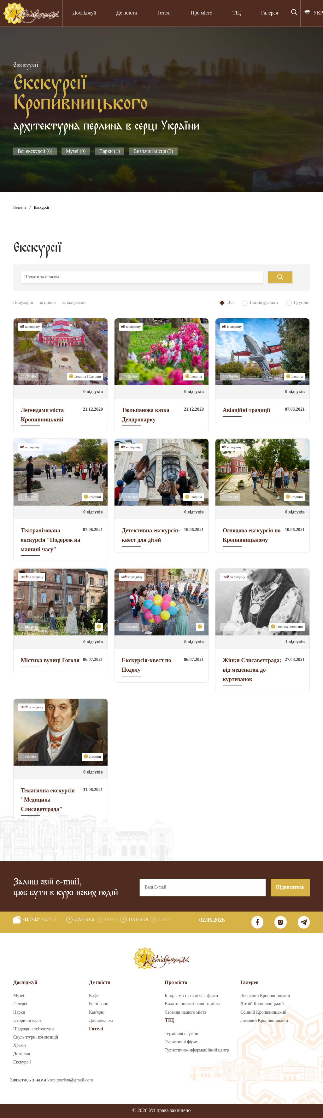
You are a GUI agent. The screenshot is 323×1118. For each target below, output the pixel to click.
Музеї (18, 995)
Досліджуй (84, 13)
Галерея (269, 13)
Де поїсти (126, 13)
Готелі (164, 13)
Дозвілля (21, 1054)
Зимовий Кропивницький (264, 1020)
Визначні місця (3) (153, 151)
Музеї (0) (75, 151)
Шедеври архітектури (33, 1029)
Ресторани (99, 1003)
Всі (226, 303)
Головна (19, 208)
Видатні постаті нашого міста (192, 1003)
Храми (19, 1045)
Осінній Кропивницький (263, 1012)
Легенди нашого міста (185, 1012)
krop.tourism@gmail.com (70, 1080)
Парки (19, 1012)
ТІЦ (236, 13)
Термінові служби (181, 1033)
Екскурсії (41, 208)
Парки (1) (109, 151)
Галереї (20, 1003)
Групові (298, 303)
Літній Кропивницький (262, 1003)
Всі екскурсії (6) (35, 151)
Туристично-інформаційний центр (197, 1050)
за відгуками (73, 302)
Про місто (201, 13)
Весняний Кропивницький (265, 995)
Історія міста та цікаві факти (191, 995)
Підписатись (290, 887)
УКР (318, 13)
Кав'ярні (96, 1012)
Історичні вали (27, 1020)
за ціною (47, 302)
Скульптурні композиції (35, 1037)
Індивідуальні (260, 303)
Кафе (94, 995)
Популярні (23, 302)
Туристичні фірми (181, 1042)
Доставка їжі (101, 1020)
